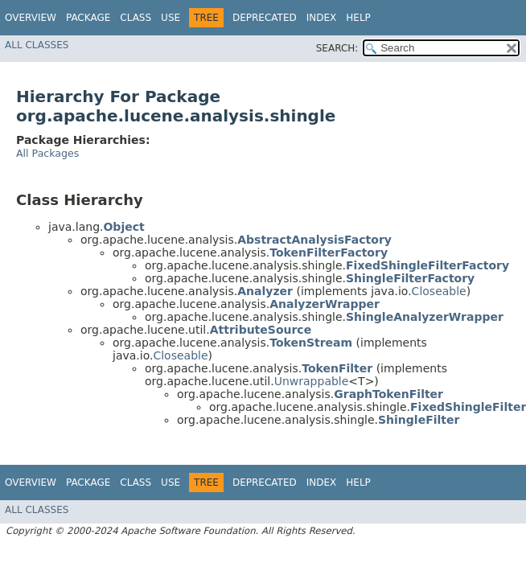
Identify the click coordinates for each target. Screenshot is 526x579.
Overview (30, 17)
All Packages (47, 153)
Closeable (439, 291)
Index (321, 17)
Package (88, 17)
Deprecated (264, 17)
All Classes (36, 45)
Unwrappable (311, 381)
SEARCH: (337, 48)
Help (358, 17)
